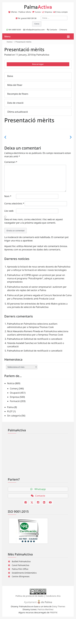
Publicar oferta (24, 12)
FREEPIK (54, 612)
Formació (15, 401)
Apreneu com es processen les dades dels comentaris (32, 249)
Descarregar (38, 64)
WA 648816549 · (14, 29)
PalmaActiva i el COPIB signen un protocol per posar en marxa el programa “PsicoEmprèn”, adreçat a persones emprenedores (36, 278)
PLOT (10, 411)
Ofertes (14, 12)
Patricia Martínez (46, 609)
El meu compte (61, 12)
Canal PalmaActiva (20, 565)
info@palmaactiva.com (35, 29)
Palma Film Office (20, 569)
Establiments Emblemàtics (24, 572)
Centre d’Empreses (20, 576)
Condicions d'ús (53, 596)
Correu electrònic (14, 203)
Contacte (53, 29)
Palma (10, 407)
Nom (7, 196)
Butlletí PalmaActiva (21, 561)
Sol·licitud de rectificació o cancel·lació (43, 338)
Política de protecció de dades (30, 596)
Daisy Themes (58, 606)
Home (9, 42)
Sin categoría (14, 415)
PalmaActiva (42, 54)
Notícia (11, 383)
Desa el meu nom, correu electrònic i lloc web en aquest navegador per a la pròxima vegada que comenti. (33, 221)
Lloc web (8, 210)
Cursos (38, 12)
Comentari (10, 162)
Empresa (48, 12)
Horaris (64, 29)
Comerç (14, 388)
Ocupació (15, 392)
